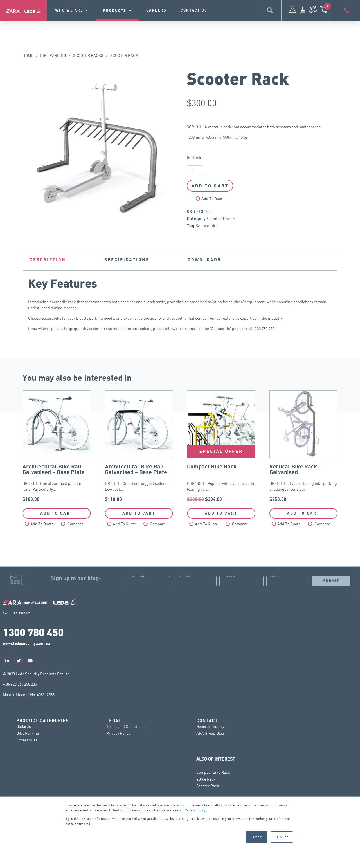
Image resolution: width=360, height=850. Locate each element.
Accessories (26, 739)
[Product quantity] (195, 170)
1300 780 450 (33, 631)
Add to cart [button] (56, 513)
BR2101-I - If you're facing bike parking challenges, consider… (303, 446)
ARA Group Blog (210, 732)
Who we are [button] (72, 10)
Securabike (206, 225)
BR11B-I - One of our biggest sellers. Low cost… (139, 446)
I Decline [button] (281, 837)
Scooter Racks (88, 55)
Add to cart (210, 185)
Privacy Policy (195, 810)
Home (27, 55)
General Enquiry (210, 726)
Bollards (23, 726)
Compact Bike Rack (213, 772)
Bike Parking (53, 55)
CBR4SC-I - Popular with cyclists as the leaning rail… (221, 446)
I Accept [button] (256, 837)
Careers (156, 10)
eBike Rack (206, 778)
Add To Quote (212, 198)
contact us (194, 10)
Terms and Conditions (125, 726)
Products (117, 10)
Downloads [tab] (204, 259)
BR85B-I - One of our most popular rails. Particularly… (56, 446)
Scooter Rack (207, 785)
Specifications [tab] (126, 259)
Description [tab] (48, 259)
